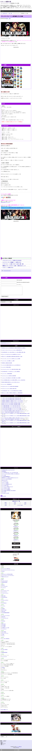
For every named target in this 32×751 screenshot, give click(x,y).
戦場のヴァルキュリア (5, 576)
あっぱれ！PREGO (4, 649)
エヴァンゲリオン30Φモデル (6, 568)
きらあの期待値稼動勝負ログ (6, 476)
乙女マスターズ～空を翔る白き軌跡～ (7, 574)
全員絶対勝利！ (4, 471)
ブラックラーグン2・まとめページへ (16, 207)
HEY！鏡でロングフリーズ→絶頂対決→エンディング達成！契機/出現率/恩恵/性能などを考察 (15, 413)
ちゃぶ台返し (4, 626)
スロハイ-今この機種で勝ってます (7, 484)
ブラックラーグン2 (7, 270)
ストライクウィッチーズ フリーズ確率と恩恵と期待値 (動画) (11, 369)
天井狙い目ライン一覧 (16, 501)
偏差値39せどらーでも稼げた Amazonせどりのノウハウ (10, 477)
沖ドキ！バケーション (5, 633)
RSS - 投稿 (3, 496)
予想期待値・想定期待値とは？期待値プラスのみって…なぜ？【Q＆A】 (12, 400)
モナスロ (3, 635)
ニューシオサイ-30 (4, 586)
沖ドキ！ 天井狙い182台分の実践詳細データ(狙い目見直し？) (11, 412)
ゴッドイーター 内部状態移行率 (7, 384)
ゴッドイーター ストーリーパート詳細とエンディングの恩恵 (11, 358)
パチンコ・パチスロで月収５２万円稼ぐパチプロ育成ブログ (10, 473)
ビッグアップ (4, 587)
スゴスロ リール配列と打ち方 (8, 267)
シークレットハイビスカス (6, 615)
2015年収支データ (16, 535)
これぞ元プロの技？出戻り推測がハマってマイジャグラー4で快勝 (11, 408)
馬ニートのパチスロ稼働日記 (6, 489)
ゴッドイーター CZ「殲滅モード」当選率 (8, 360)
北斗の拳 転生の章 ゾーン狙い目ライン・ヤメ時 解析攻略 (11, 371)
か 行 (15, 502)
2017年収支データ (16, 526)
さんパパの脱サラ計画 (5, 485)
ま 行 (5, 505)
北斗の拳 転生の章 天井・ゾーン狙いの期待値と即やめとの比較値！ (12, 390)
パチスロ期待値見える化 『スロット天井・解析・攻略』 (10, 472)
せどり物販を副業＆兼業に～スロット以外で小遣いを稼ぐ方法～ (11, 405)
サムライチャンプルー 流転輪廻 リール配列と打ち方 (12, 262)
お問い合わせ (4, 743)
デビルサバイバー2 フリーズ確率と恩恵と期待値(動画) (10, 386)
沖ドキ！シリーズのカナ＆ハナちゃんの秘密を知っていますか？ (11, 354)
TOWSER (3, 667)
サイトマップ (4, 741)
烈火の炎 (3, 571)
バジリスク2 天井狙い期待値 (6, 367)
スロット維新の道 (5, 1)
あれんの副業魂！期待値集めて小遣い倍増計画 (9, 490)
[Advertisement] (16, 55)
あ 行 (5, 502)
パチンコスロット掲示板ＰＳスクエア (7, 486)
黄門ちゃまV (3, 623)
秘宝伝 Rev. (3, 616)
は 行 (25, 503)
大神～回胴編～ (4, 631)
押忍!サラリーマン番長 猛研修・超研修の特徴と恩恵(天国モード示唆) (12, 356)
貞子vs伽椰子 (4, 625)
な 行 (15, 503)
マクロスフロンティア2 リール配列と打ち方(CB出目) (12, 260)
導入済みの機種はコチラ (4, 709)
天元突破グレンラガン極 (5, 627)
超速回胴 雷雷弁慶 (4, 652)
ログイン (3, 744)
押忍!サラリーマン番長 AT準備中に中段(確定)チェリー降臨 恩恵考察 (12, 392)
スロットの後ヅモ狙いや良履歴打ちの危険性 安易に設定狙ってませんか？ (13, 410)
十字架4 (3, 634)
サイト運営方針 (4, 740)
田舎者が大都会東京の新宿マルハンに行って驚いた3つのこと (11, 382)
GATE (3, 579)
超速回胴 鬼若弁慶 (4, 582)
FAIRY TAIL (3, 611)
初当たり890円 (4, 491)
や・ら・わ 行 (20, 505)
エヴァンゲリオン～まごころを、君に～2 (8, 575)
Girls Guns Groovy (4, 597)
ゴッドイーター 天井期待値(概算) (7, 373)
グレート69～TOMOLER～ (6, 638)
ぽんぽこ (3, 421)
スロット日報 (4, 475)
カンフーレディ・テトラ (5, 590)
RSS (2, 742)
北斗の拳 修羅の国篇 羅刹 (5, 612)
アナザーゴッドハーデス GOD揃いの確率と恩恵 (9, 388)
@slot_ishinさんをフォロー (5, 202)
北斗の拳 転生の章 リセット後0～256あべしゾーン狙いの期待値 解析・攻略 (14, 352)
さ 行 (25, 502)
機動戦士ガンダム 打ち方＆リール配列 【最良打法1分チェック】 (14, 265)
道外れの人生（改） (5, 480)
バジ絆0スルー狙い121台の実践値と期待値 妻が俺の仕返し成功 (11, 399)
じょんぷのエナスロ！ (5, 481)
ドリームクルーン (4, 591)
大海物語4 (3, 608)
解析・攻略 (8, 18)
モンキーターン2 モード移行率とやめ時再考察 (9, 375)
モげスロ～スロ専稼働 (5, 482)
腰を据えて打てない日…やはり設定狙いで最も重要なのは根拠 (11, 403)
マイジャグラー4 (4, 656)
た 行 (5, 503)
